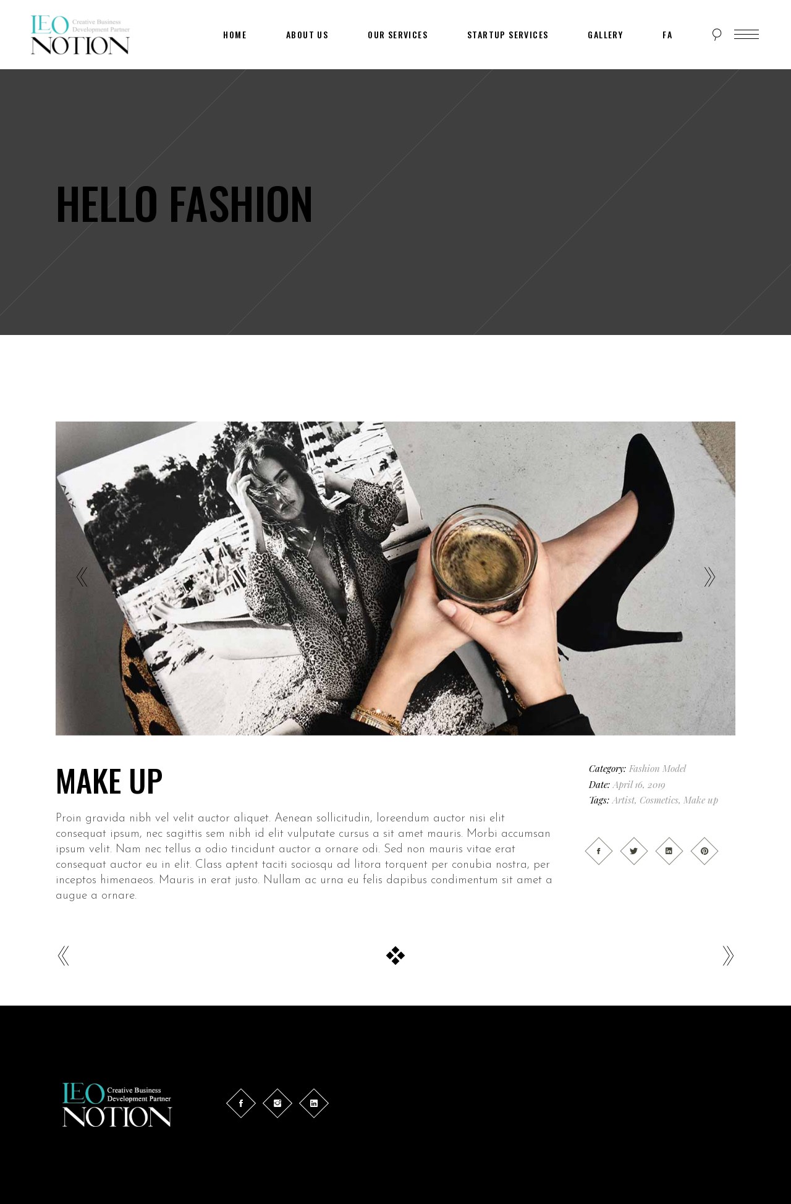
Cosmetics (659, 800)
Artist (623, 800)
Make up (700, 800)
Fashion (644, 768)
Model (674, 768)
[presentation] (81, 578)
